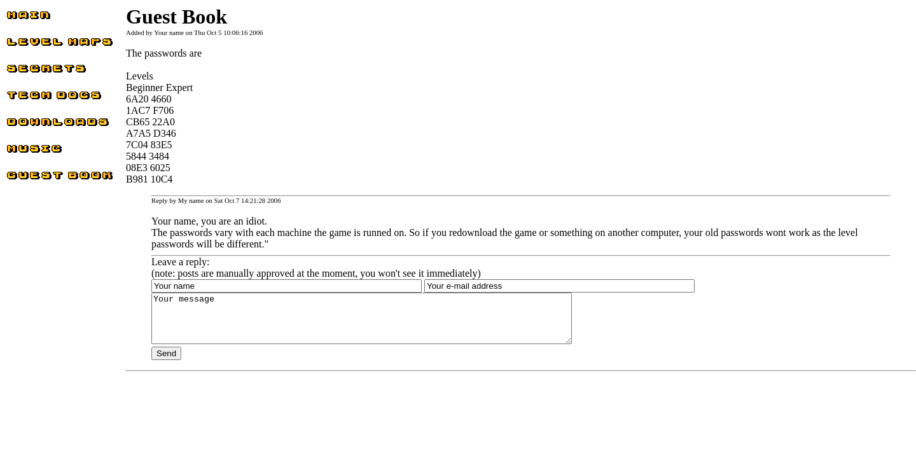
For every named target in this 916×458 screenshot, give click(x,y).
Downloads (29, 125)
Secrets (21, 71)
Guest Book (30, 178)
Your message (387, 323)
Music (19, 151)
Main (17, 18)
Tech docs (26, 98)
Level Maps (30, 44)
